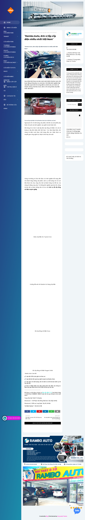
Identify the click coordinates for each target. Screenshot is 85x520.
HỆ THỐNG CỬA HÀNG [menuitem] (10, 105)
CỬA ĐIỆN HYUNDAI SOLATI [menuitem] (10, 47)
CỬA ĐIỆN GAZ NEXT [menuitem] (10, 62)
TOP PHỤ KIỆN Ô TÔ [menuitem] (10, 87)
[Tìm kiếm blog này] (72, 104)
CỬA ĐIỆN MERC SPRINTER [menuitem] (9, 77)
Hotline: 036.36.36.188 (13, 418)
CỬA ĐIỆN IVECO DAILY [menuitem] (9, 57)
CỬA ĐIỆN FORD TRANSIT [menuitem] (8, 33)
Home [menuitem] (7, 22)
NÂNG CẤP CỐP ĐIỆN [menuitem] (10, 82)
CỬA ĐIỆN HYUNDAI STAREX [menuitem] (10, 52)
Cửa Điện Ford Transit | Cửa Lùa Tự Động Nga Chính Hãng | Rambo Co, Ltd (74, 132)
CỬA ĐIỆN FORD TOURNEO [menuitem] (8, 42)
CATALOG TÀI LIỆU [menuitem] (9, 96)
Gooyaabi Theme (62, 516)
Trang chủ (27, 32)
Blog (47, 516)
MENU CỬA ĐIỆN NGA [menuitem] (10, 28)
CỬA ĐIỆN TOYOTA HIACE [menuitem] (9, 68)
